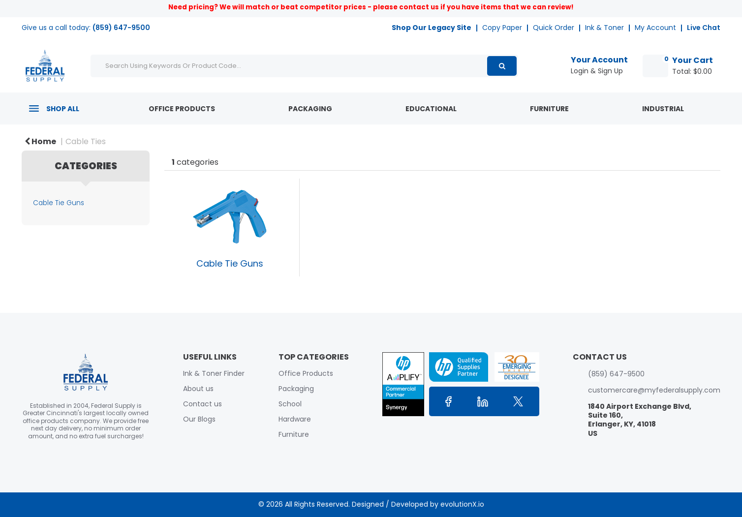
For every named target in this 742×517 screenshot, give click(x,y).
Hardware (294, 419)
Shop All (62, 109)
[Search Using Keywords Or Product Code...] (304, 66)
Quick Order (553, 27)
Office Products (182, 109)
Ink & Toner (604, 27)
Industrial (663, 109)
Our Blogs (199, 419)
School (290, 404)
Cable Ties (85, 141)
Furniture (549, 109)
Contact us (202, 404)
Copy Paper (502, 27)
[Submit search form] (502, 66)
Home (40, 141)
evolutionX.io (462, 504)
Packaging (310, 109)
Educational (431, 109)
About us (198, 389)
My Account (655, 27)
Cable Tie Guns (58, 203)
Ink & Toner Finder (214, 373)
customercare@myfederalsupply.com (654, 390)
